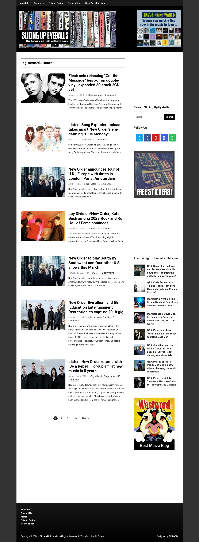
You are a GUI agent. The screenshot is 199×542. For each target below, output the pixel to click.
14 (76, 418)
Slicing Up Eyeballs (49, 536)
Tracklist (107, 317)
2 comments (105, 184)
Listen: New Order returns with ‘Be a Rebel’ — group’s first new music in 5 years (95, 366)
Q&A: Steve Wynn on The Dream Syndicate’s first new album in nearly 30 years (162, 302)
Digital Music (97, 376)
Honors (92, 228)
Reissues (92, 95)
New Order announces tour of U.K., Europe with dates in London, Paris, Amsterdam (94, 174)
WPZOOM (173, 536)
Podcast (88, 139)
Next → (85, 418)
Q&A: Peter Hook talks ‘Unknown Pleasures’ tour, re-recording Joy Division (161, 381)
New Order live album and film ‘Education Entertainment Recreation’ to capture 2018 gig (95, 307)
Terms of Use (74, 3)
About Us (24, 3)
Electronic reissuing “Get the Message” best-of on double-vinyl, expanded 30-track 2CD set (93, 82)
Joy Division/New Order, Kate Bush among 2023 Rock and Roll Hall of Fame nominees (96, 218)
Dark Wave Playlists (95, 3)
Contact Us (39, 3)
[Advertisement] (156, 75)
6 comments (104, 228)
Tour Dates (91, 184)
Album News (96, 317)
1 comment (110, 95)
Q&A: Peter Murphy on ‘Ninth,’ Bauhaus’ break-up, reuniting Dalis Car (161, 333)
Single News (109, 376)
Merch (24, 517)
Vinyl (100, 95)
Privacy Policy (56, 3)
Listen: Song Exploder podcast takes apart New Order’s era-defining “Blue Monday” (95, 129)
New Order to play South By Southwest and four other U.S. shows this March (94, 263)
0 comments (101, 139)
